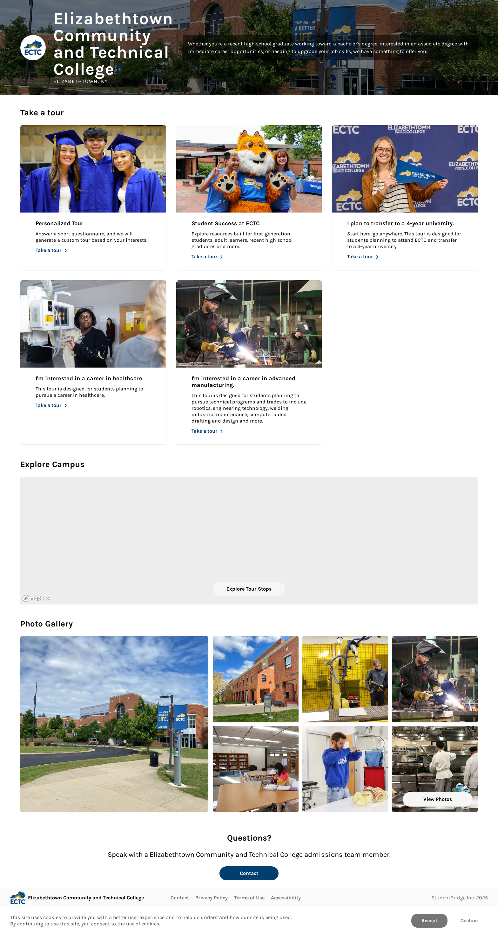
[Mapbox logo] (36, 598)
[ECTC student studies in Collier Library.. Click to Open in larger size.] (256, 769)
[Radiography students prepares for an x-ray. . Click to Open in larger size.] (345, 769)
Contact (249, 873)
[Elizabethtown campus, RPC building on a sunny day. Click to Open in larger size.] (114, 724)
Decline (469, 920)
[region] (249, 540)
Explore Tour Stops (249, 589)
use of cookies (142, 924)
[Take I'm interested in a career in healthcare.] (93, 362)
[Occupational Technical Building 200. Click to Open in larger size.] (435, 769)
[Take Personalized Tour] (93, 197)
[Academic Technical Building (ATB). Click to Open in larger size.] (256, 679)
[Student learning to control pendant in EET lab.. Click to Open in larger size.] (345, 679)
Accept (429, 920)
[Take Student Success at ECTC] (249, 197)
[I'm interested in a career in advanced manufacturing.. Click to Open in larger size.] (435, 679)
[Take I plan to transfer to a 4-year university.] (405, 197)
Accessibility (286, 898)
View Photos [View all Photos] (437, 799)
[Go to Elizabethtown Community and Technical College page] (77, 897)
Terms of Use (249, 898)
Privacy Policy (211, 898)
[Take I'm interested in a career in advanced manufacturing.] (249, 362)
